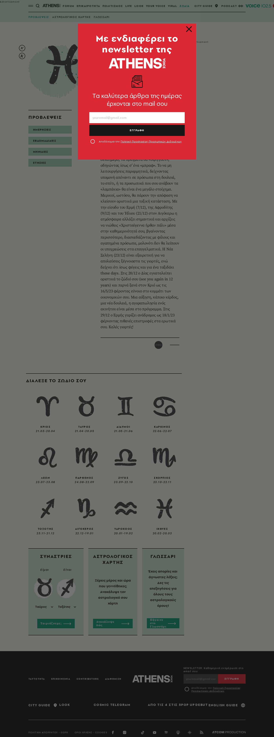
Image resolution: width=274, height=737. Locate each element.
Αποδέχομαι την (140, 141)
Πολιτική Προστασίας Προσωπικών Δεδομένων (151, 141)
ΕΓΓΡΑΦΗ (137, 130)
